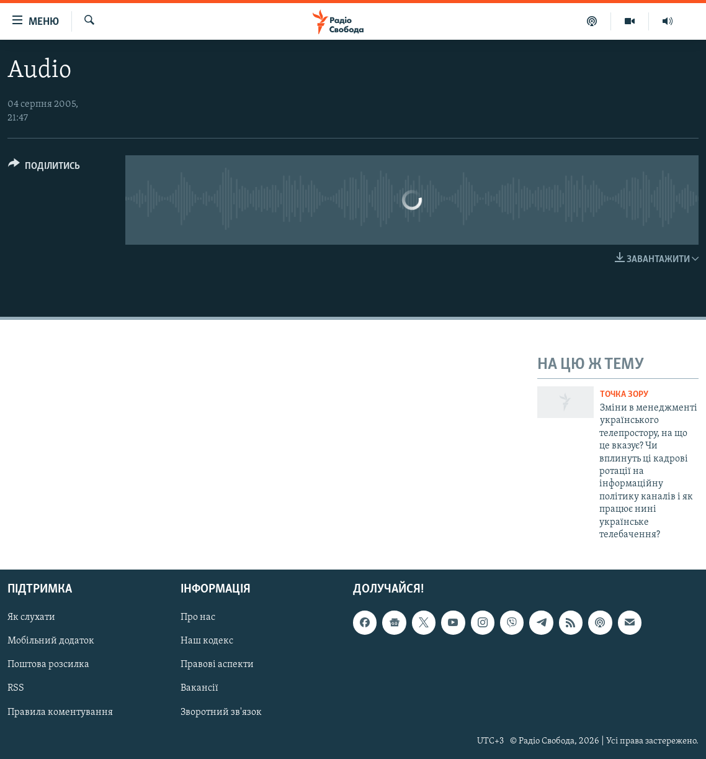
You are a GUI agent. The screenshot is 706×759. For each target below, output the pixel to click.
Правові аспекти (217, 665)
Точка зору (624, 394)
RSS (15, 689)
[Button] (44, 168)
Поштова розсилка (48, 665)
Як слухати (31, 618)
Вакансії (199, 689)
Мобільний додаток (50, 642)
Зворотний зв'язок (221, 712)
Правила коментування (60, 712)
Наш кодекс (207, 642)
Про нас (198, 618)
